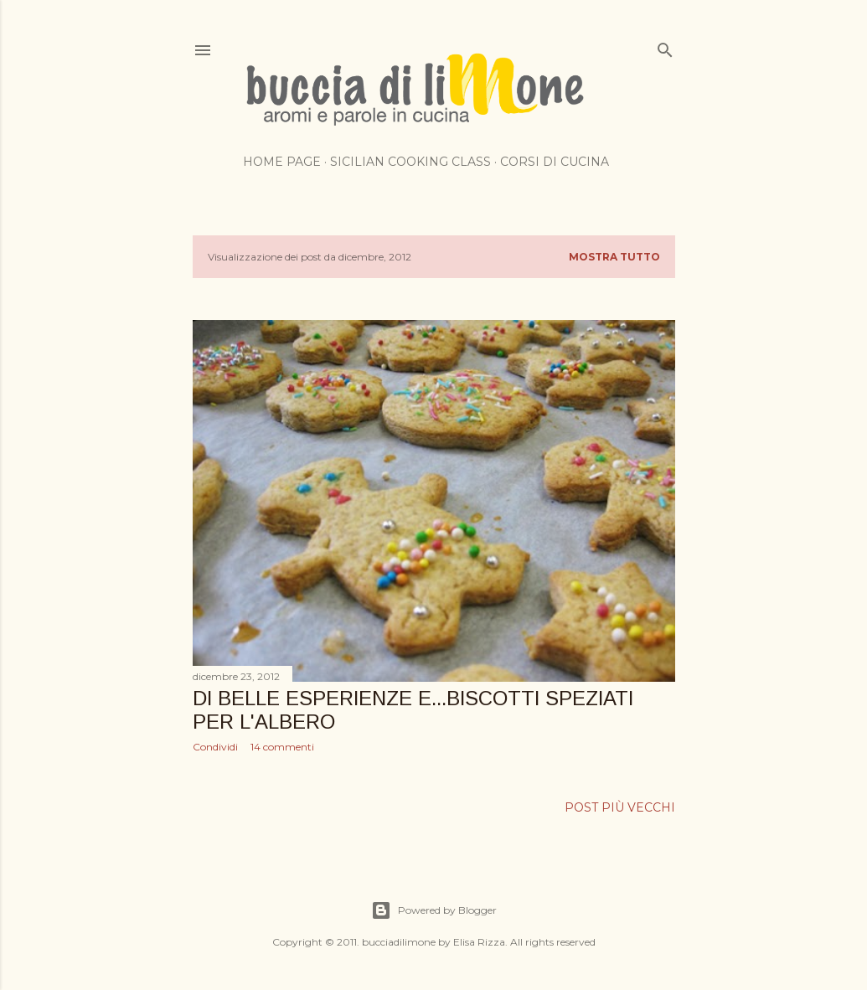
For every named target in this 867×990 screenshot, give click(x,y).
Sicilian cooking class (410, 161)
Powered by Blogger (434, 910)
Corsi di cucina (554, 161)
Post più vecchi (620, 807)
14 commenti (282, 746)
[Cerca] (665, 46)
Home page (282, 161)
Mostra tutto (614, 256)
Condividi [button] (215, 746)
